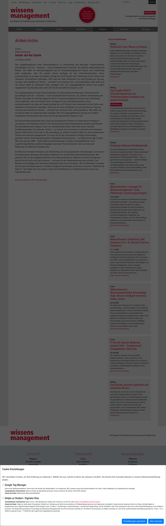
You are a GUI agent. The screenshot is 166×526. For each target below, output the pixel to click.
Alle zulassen (156, 521)
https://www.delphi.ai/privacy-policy (87, 502)
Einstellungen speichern (134, 521)
